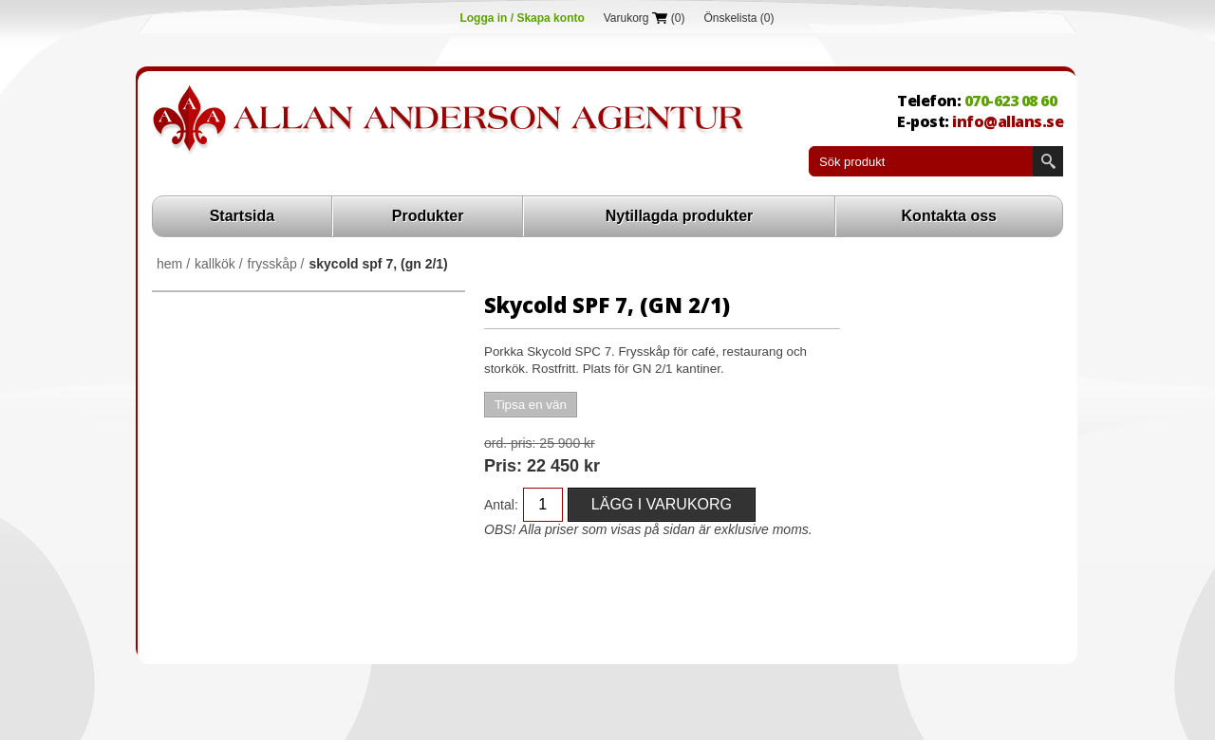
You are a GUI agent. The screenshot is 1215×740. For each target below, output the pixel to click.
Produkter (428, 216)
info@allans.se (1007, 121)
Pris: (503, 465)
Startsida (242, 216)
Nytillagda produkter (680, 216)
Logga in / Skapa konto (521, 18)
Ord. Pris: (509, 443)
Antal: (501, 504)
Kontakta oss (949, 216)
